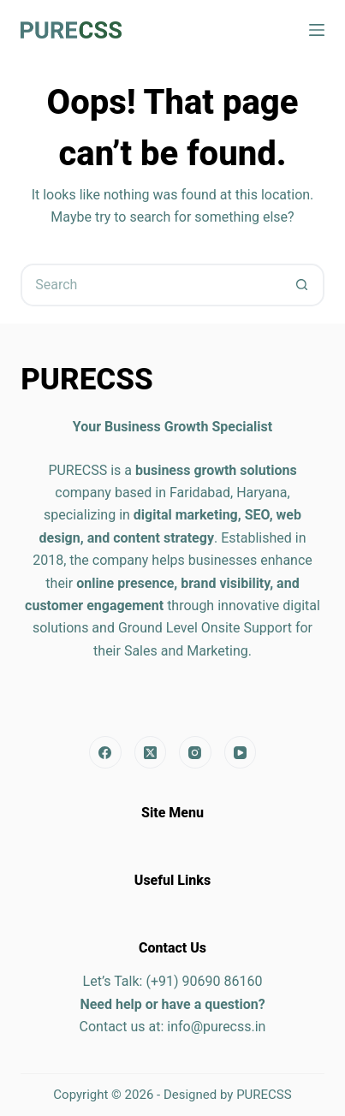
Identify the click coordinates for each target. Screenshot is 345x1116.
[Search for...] (151, 285)
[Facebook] (105, 752)
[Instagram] (195, 752)
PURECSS (264, 1094)
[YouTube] (240, 752)
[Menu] (316, 30)
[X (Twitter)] (150, 752)
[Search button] (303, 285)
